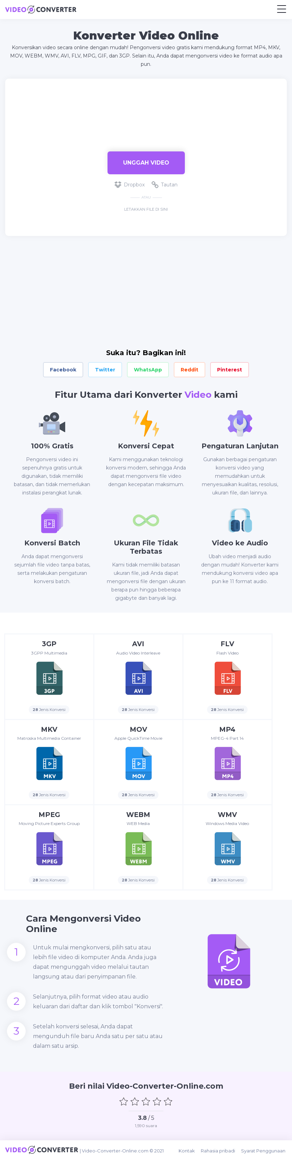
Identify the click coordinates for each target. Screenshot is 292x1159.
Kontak (189, 1149)
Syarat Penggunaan (264, 1149)
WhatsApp (148, 370)
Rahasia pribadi (220, 1149)
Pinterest (229, 370)
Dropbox (129, 184)
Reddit (189, 370)
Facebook (63, 370)
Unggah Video (146, 162)
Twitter (105, 370)
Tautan (165, 184)
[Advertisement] (146, 111)
